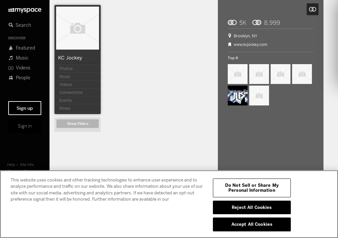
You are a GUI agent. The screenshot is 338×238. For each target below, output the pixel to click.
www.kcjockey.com (250, 44)
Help (11, 164)
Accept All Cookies (251, 224)
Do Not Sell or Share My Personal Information (252, 187)
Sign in (25, 126)
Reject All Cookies (252, 207)
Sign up (25, 108)
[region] (169, 204)
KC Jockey (70, 57)
